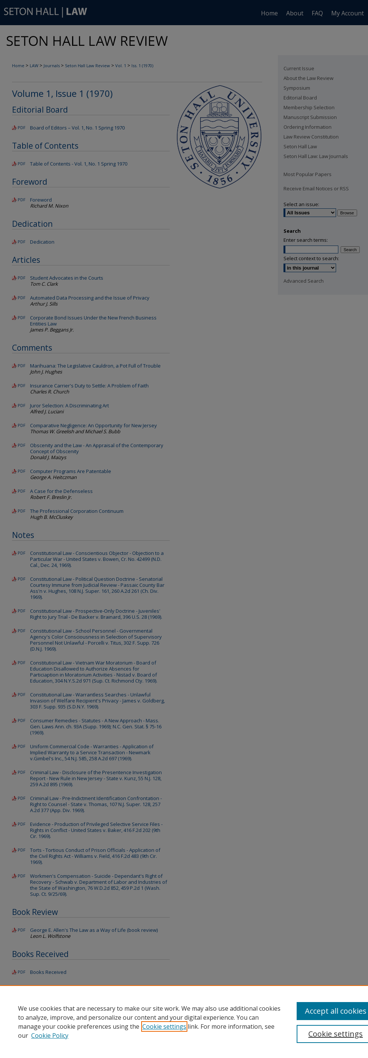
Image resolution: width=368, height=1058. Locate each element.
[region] (184, 1021)
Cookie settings (164, 1026)
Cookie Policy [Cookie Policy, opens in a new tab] (49, 1035)
